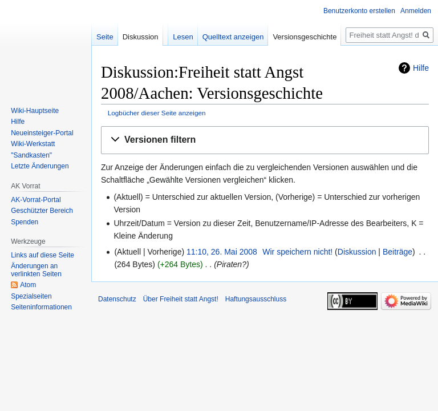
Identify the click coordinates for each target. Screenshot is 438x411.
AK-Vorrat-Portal (35, 200)
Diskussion (357, 251)
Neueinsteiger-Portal (42, 133)
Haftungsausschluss (255, 299)
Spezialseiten (31, 296)
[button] (265, 140)
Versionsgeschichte (304, 37)
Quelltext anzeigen (233, 37)
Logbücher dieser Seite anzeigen (157, 112)
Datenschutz (117, 299)
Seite (104, 37)
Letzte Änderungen (39, 166)
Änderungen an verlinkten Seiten (36, 270)
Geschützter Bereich (42, 211)
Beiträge (397, 251)
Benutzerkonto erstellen (359, 11)
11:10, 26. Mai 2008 (221, 251)
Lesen (183, 37)
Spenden (24, 222)
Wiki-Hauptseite (35, 111)
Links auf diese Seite (42, 255)
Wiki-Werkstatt (33, 144)
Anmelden (415, 11)
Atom (28, 285)
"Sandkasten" (31, 155)
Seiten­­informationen (41, 307)
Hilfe (421, 67)
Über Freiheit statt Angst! (180, 299)
